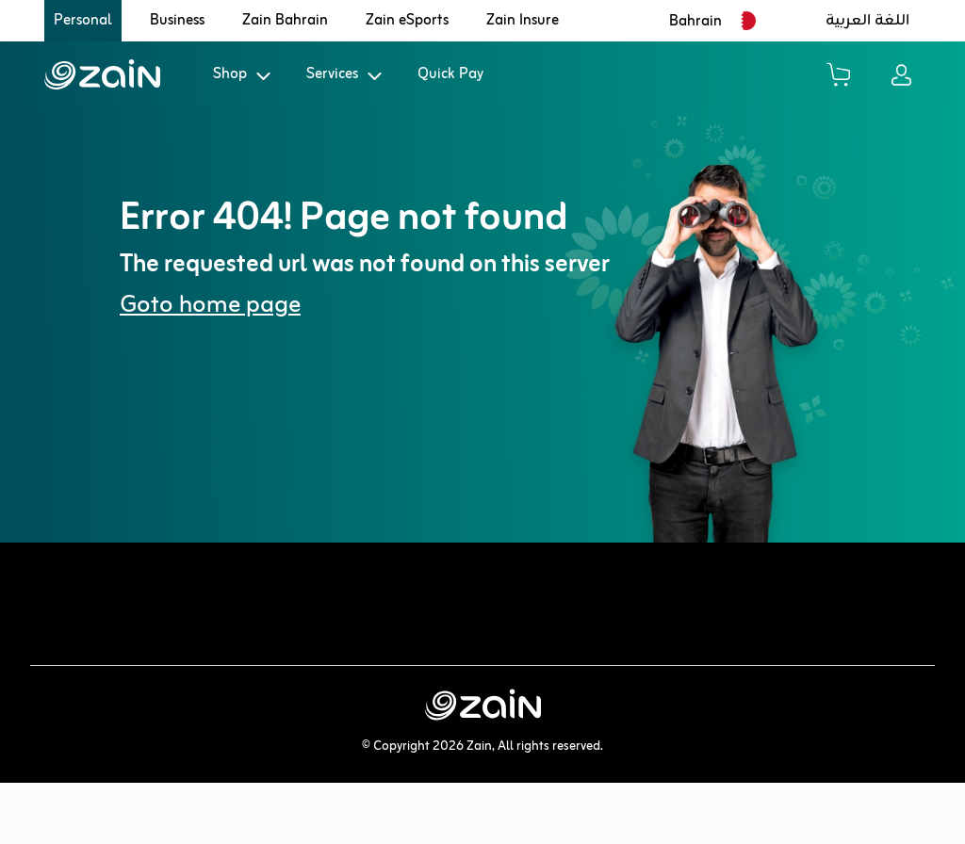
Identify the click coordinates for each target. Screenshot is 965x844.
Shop (230, 74)
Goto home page (210, 305)
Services (332, 74)
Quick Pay (450, 74)
